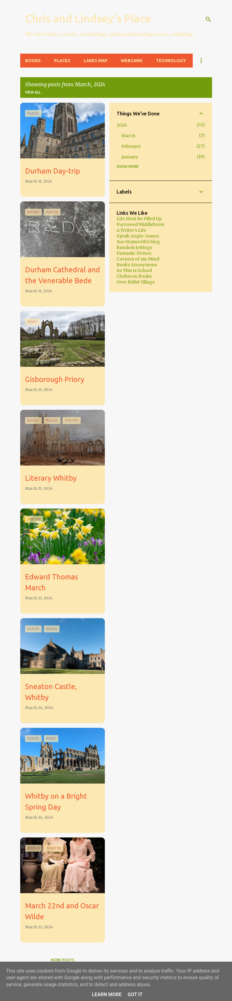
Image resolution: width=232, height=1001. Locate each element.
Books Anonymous (137, 264)
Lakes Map (96, 60)
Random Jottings (134, 247)
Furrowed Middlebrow (140, 224)
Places (62, 60)
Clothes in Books (134, 276)
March (128, 135)
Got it (134, 994)
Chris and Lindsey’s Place (88, 18)
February (131, 146)
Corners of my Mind (138, 259)
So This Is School (134, 270)
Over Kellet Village (136, 282)
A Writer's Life (131, 230)
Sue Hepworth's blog (138, 241)
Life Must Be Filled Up (139, 218)
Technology (171, 60)
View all (33, 92)
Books (33, 60)
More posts (62, 960)
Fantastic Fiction (134, 253)
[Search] (208, 19)
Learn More (106, 994)
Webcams (132, 60)
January (129, 157)
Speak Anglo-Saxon (138, 236)
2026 (122, 125)
